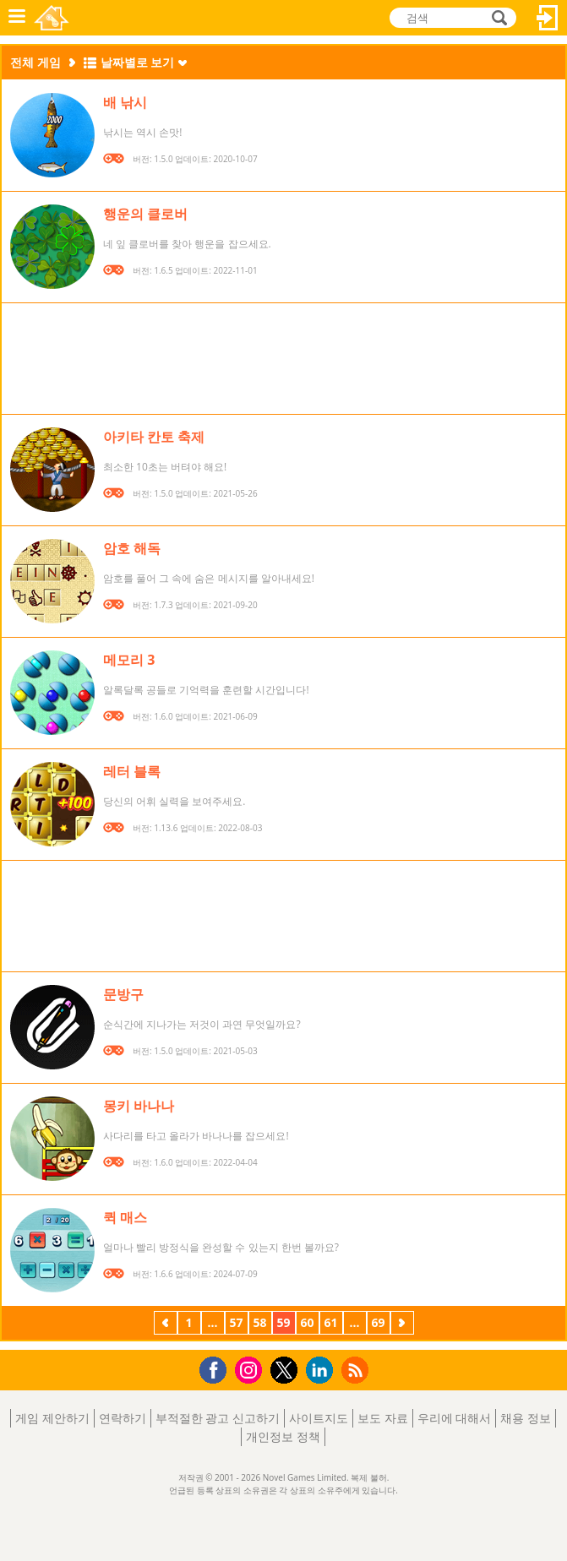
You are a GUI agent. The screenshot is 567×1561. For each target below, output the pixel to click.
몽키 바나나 (138, 1105)
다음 (402, 1324)
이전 (166, 1324)
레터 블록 (132, 771)
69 (377, 1322)
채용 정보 (525, 1418)
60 (306, 1322)
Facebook (217, 1368)
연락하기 (122, 1418)
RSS (357, 1369)
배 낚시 (125, 102)
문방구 (123, 994)
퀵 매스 (125, 1217)
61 (330, 1322)
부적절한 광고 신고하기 (217, 1418)
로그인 (548, 17)
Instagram (251, 1369)
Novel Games (51, 17)
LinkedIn (322, 1370)
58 (259, 1322)
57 (236, 1322)
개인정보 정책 (283, 1436)
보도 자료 (382, 1418)
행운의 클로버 (145, 213)
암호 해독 (132, 548)
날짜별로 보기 (138, 62)
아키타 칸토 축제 (153, 436)
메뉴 (16, 17)
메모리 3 (129, 659)
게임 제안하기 (52, 1418)
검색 (497, 17)
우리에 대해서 (454, 1418)
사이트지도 (318, 1418)
